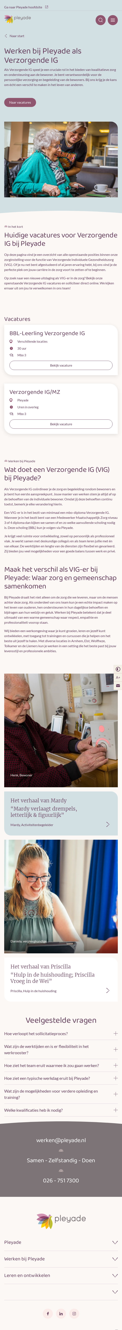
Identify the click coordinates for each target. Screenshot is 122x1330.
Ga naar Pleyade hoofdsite (26, 7)
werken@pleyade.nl (61, 1140)
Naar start (14, 36)
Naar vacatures (20, 102)
